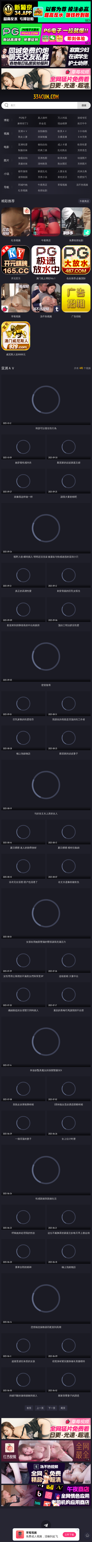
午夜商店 (42, 184)
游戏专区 (82, 117)
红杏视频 (23, 190)
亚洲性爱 (23, 144)
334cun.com (46, 96)
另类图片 (82, 163)
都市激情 (23, 171)
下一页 (51, 1408)
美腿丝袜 (23, 163)
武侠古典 (82, 171)
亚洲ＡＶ (23, 131)
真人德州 (42, 117)
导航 (6, 187)
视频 (6, 133)
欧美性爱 (82, 144)
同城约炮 (23, 184)
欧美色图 (62, 157)
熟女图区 (62, 163)
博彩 (6, 120)
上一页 (40, 1408)
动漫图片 (82, 157)
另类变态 (82, 150)
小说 (6, 174)
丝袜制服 (42, 136)
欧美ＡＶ (62, 131)
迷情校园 (23, 177)
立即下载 (69, 1534)
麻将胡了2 (23, 123)
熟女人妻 (23, 136)
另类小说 (42, 177)
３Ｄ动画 (82, 131)
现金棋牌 (62, 123)
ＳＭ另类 (82, 136)
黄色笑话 (62, 177)
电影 (6, 147)
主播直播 (62, 136)
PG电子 (23, 117)
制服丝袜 (23, 150)
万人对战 (62, 117)
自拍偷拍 (42, 131)
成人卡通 (62, 144)
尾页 (63, 1408)
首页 (29, 1408)
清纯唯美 (42, 163)
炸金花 (42, 123)
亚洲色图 (42, 157)
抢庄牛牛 (82, 123)
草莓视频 (62, 184)
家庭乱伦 (42, 171)
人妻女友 (62, 171)
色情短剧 (42, 190)
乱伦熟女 (62, 150)
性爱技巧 (82, 177)
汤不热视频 (82, 184)
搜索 (84, 105)
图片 (6, 160)
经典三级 (42, 150)
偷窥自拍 (23, 157)
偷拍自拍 (42, 144)
